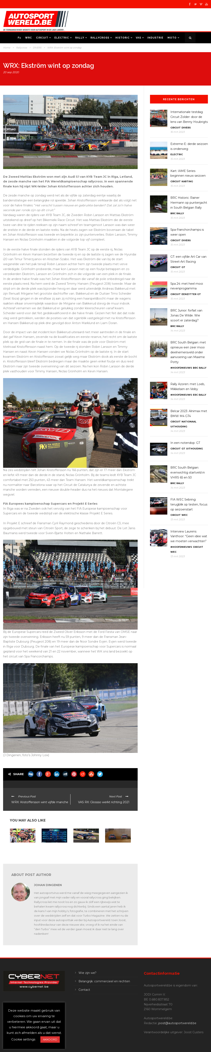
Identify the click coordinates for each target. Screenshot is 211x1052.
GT (183, 267)
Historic (122, 37)
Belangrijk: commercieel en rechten (104, 981)
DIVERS (37, 47)
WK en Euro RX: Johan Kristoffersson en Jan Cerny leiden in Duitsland (117, 851)
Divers (186, 127)
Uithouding (178, 426)
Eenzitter (189, 294)
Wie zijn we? (87, 973)
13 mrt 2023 (177, 519)
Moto (172, 37)
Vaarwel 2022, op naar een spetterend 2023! (21, 849)
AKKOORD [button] (50, 1039)
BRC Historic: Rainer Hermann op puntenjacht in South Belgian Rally (188, 202)
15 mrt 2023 (177, 158)
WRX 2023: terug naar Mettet (52, 848)
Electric (61, 37)
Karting (187, 181)
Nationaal (189, 421)
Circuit (42, 37)
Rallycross (99, 37)
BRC (173, 213)
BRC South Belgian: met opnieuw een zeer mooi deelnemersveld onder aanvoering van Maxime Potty (188, 352)
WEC (185, 515)
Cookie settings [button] (23, 1039)
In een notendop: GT (185, 443)
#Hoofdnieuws (181, 367)
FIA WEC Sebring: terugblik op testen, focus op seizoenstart (188, 504)
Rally (79, 37)
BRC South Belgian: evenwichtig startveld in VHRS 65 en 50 (187, 472)
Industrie (155, 37)
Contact (84, 990)
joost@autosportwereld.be (177, 1023)
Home (6, 47)
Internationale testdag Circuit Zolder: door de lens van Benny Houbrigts (189, 117)
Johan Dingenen (48, 885)
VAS (138, 37)
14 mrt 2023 (177, 330)
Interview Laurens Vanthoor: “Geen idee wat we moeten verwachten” (188, 536)
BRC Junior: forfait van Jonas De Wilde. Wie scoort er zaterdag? (186, 315)
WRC (28, 37)
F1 (19, 37)
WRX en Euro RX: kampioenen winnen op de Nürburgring (85, 849)
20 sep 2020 (11, 72)
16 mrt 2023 (177, 131)
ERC (195, 394)
